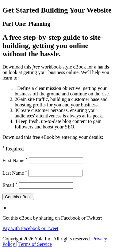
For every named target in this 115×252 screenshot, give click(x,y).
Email (9, 185)
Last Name (14, 173)
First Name (15, 160)
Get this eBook (18, 197)
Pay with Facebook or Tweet (30, 228)
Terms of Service (35, 244)
